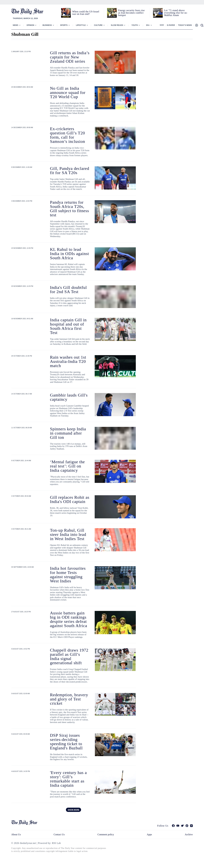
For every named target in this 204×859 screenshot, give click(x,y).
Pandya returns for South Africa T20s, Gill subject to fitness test (69, 208)
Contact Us (59, 834)
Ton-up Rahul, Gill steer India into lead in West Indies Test (68, 534)
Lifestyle (81, 25)
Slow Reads (117, 25)
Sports (64, 25)
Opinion (30, 25)
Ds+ (148, 25)
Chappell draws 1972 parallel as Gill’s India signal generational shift (69, 656)
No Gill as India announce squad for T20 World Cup (67, 92)
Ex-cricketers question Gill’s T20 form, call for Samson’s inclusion (67, 135)
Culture (98, 25)
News (15, 25)
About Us (16, 834)
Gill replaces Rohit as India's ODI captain (69, 499)
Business (47, 25)
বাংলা (162, 25)
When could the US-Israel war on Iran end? (85, 12)
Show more (73, 810)
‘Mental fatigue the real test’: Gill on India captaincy (67, 466)
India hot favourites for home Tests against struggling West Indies (68, 574)
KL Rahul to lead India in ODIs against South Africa (69, 253)
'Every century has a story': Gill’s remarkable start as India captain (68, 779)
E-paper (171, 25)
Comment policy (105, 834)
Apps (149, 834)
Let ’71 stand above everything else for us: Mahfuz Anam (176, 12)
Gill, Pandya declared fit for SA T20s (69, 170)
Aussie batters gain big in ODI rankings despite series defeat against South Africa (68, 619)
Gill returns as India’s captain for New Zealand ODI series (70, 57)
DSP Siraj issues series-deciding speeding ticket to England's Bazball (66, 741)
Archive (189, 834)
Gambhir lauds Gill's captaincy (69, 397)
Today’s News (185, 25)
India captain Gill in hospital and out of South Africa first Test (68, 326)
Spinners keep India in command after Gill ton (68, 433)
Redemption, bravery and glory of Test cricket (69, 699)
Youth (134, 25)
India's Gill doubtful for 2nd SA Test (68, 289)
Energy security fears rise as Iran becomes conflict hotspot (131, 12)
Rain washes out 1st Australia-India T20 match (68, 361)
